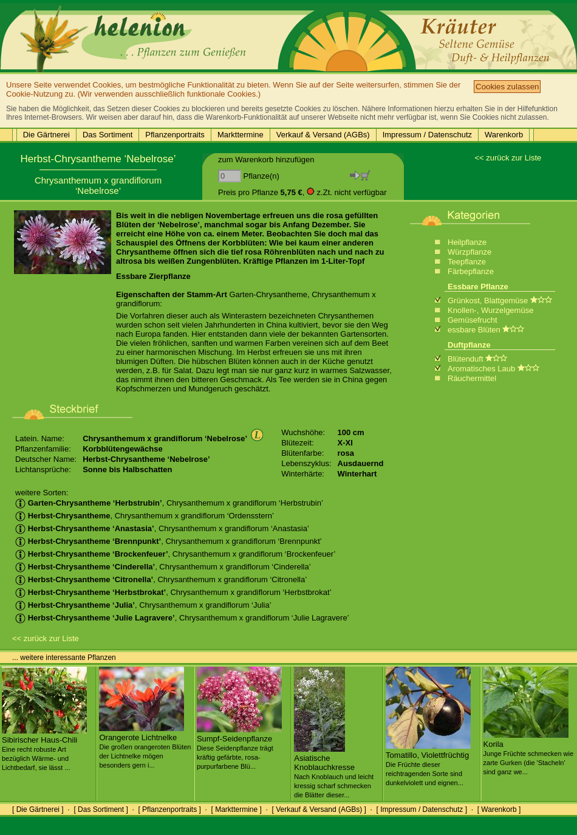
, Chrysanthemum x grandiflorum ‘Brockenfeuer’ (175, 553)
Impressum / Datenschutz (427, 134)
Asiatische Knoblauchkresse (334, 771)
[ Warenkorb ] (499, 809)
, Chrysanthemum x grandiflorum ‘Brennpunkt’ (168, 541)
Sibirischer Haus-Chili (44, 748)
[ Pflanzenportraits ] (169, 809)
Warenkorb (504, 134)
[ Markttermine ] (236, 809)
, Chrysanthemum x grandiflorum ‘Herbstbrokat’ (173, 592)
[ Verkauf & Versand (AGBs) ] (319, 809)
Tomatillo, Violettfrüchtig (428, 763)
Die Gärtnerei (46, 134)
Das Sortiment (107, 134)
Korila (528, 752)
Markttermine (240, 134)
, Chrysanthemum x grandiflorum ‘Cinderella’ (163, 566)
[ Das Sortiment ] (100, 809)
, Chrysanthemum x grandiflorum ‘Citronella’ (161, 579)
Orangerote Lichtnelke (145, 746)
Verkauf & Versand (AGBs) (323, 134)
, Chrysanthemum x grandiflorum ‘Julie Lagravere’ (182, 617)
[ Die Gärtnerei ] (38, 809)
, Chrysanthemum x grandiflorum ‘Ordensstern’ (144, 515)
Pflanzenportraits (175, 134)
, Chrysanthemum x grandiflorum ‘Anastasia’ (162, 528)
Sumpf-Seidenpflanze (239, 747)
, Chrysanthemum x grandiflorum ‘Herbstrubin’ (169, 502)
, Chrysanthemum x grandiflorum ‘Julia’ (143, 605)
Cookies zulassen (507, 86)
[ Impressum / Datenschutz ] (422, 809)
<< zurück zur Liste (507, 157)
